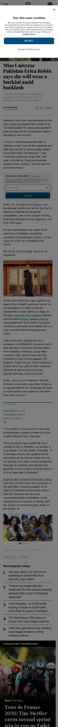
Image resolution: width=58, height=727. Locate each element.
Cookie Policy (29, 34)
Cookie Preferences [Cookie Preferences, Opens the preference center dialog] (29, 49)
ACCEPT (29, 40)
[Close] (54, 9)
